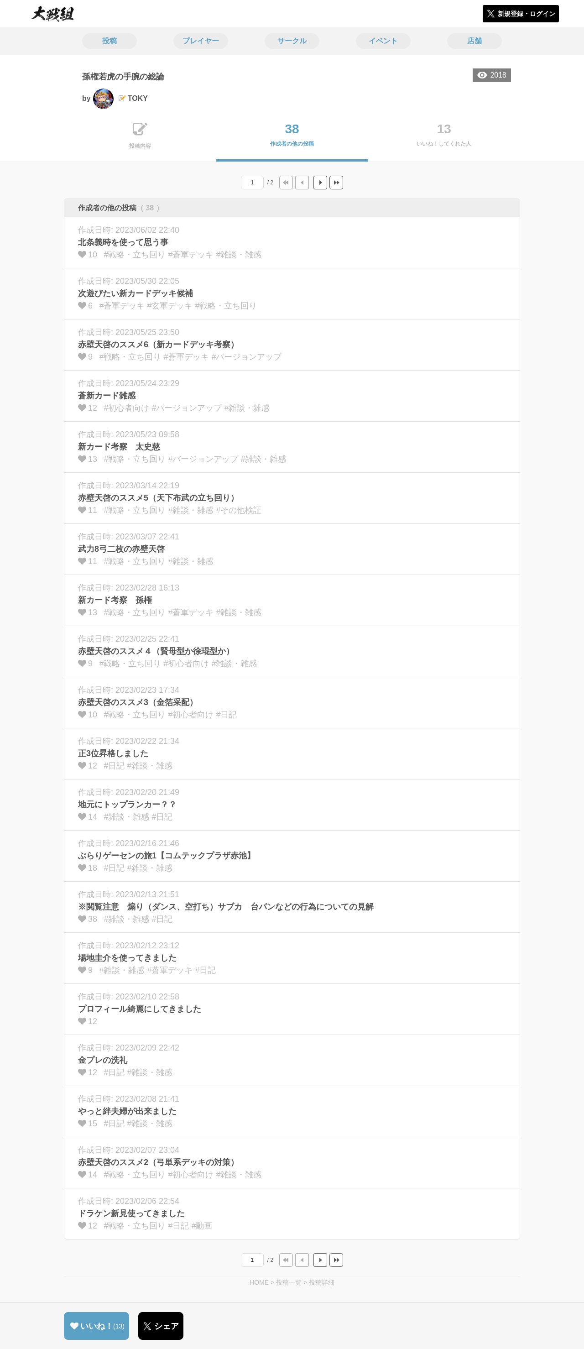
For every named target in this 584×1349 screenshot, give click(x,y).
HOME (259, 1282)
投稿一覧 (289, 1282)
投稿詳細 (321, 1282)
